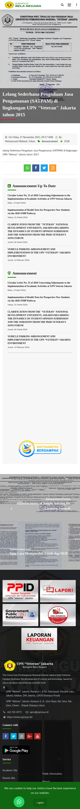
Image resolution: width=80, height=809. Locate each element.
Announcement (50, 141)
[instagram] (21, 736)
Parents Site (9, 778)
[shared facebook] (35, 168)
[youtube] (37, 736)
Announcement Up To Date (32, 186)
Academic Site (10, 770)
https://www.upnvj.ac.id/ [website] (20, 717)
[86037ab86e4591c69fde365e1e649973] (20, 590)
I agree (40, 802)
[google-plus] (29, 736)
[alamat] (39, 699)
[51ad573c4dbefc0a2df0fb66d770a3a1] (58, 614)
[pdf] (52, 168)
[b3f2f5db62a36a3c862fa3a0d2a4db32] (58, 590)
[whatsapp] (27, 168)
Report (46, 781)
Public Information (52, 773)
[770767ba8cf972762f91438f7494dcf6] (39, 638)
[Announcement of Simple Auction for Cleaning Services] (40, 498)
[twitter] (14, 736)
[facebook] (76, 5)
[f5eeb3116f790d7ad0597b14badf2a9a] (20, 614)
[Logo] (41, 5)
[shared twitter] (44, 168)
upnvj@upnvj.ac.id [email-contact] (39, 712)
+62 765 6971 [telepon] (14, 712)
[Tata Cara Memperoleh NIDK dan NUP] (40, 546)
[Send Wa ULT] (19, 801)
